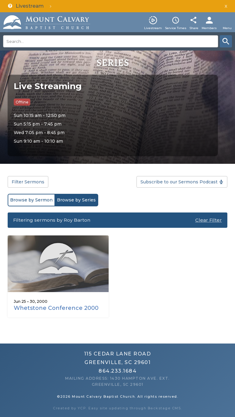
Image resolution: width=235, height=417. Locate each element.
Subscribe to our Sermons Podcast (179, 182)
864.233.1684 (117, 371)
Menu (227, 28)
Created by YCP (69, 408)
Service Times (175, 28)
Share (193, 28)
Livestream (153, 28)
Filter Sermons (28, 182)
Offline (22, 102)
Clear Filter (208, 220)
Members (209, 28)
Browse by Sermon (31, 200)
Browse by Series (76, 200)
